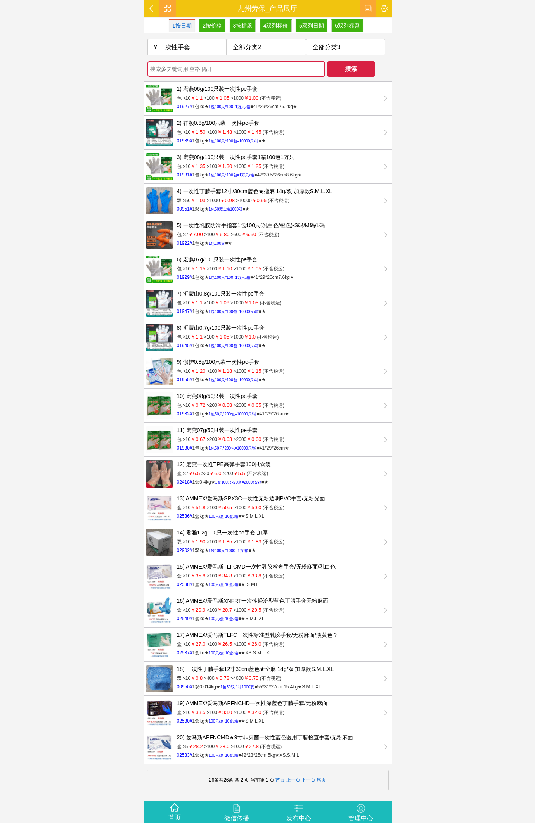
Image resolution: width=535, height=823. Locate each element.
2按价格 (213, 25)
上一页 (293, 780)
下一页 (307, 780)
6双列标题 (348, 25)
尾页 (321, 780)
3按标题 (243, 25)
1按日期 (182, 25)
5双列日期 (312, 25)
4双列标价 (276, 25)
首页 (280, 780)
